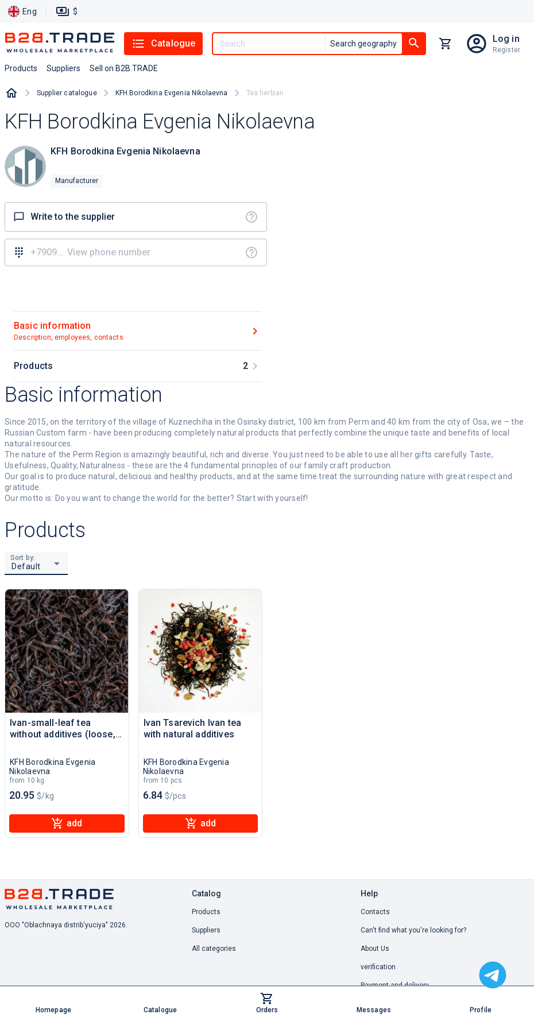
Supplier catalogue (67, 93)
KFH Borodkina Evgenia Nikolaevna (171, 93)
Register (506, 50)
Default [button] (26, 566)
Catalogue (163, 43)
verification (378, 967)
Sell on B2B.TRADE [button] (124, 68)
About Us (375, 949)
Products (206, 912)
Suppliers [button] (63, 68)
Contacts (375, 912)
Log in (506, 38)
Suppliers (206, 930)
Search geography (363, 43)
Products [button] (21, 68)
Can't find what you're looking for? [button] (413, 930)
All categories (214, 949)
